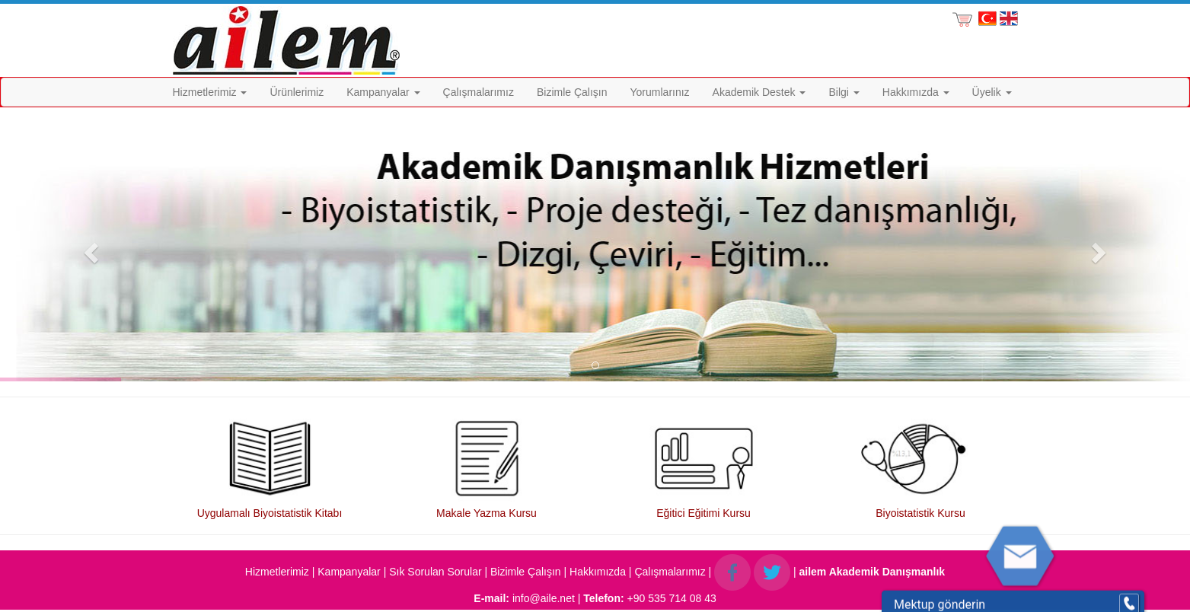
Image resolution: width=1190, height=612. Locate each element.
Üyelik (992, 92)
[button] (89, 248)
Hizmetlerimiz (210, 92)
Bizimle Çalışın (572, 92)
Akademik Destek (759, 92)
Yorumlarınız (660, 92)
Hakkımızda (915, 92)
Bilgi (843, 92)
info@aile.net (543, 598)
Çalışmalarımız (478, 92)
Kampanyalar (383, 92)
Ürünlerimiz (297, 92)
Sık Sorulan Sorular (435, 572)
